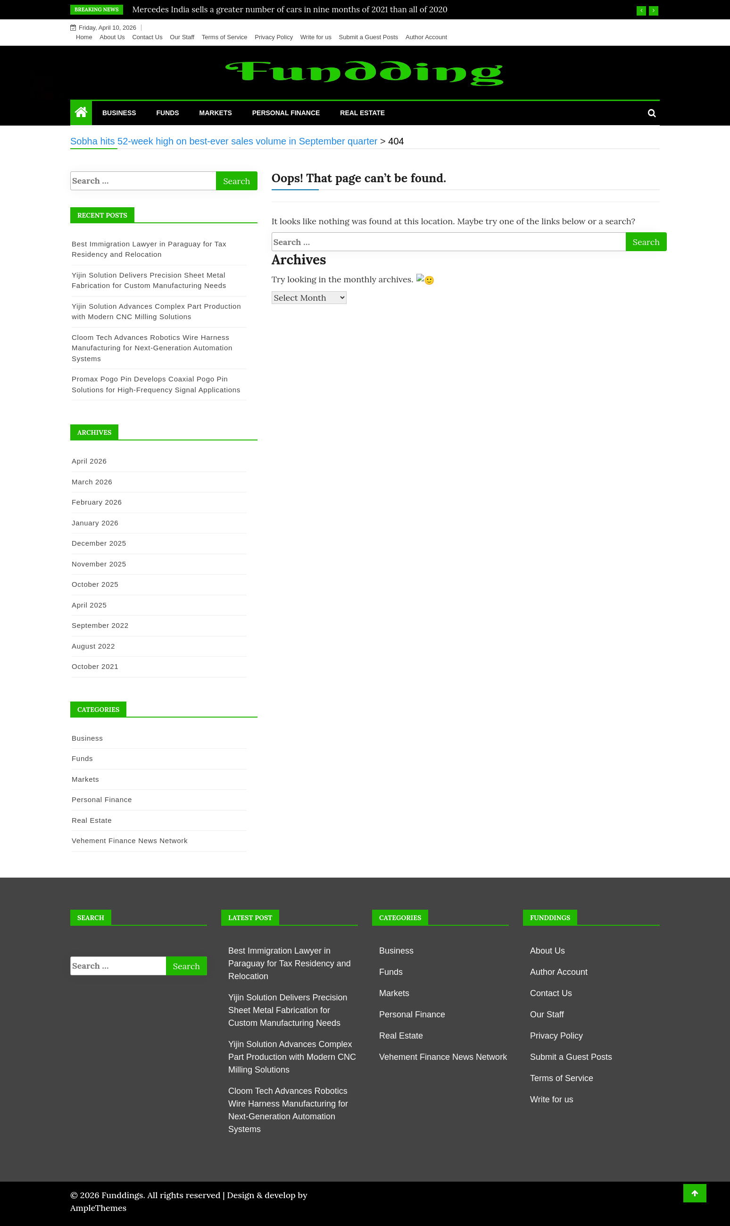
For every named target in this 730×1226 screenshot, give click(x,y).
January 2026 (95, 523)
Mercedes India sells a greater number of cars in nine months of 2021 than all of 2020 (290, 9)
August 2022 (93, 646)
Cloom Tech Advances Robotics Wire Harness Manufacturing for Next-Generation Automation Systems (152, 348)
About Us (112, 37)
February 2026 (97, 502)
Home (84, 37)
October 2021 (95, 666)
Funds (167, 113)
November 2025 (99, 564)
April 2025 (89, 605)
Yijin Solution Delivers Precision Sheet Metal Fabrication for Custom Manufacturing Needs (287, 1010)
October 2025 (95, 584)
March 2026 (92, 482)
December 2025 (99, 543)
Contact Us (147, 37)
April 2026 (89, 461)
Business (119, 113)
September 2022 (100, 625)
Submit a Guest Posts (368, 37)
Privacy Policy (274, 37)
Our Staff (182, 37)
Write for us (316, 37)
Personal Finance (286, 113)
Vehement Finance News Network (130, 841)
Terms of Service (225, 37)
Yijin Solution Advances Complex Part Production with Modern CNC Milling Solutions (292, 1057)
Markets (215, 113)
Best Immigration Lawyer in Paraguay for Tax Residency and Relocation (289, 963)
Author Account (426, 37)
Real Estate (362, 113)
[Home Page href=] (81, 114)
